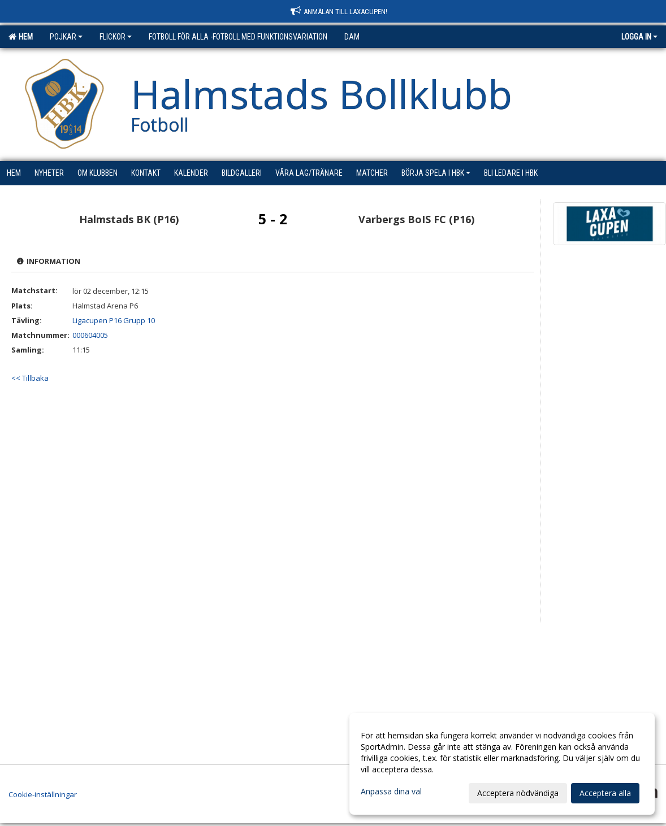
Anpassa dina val (391, 791)
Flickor (116, 36)
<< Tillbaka (30, 378)
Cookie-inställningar (42, 794)
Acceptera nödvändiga (518, 793)
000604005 (90, 335)
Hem (20, 36)
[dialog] (502, 764)
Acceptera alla (605, 793)
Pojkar (66, 36)
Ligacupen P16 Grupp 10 (113, 320)
